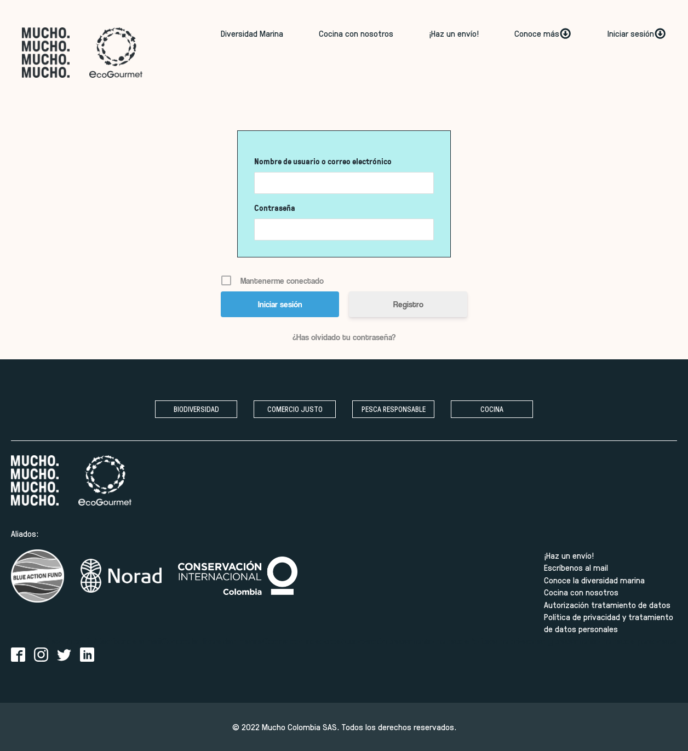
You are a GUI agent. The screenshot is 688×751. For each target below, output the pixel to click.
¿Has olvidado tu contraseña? (344, 337)
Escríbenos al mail (576, 567)
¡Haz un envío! (454, 33)
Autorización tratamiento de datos (607, 604)
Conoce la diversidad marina (594, 580)
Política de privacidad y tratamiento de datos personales (608, 622)
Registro (408, 304)
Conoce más (542, 33)
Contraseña (274, 208)
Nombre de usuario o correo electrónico (323, 161)
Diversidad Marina (252, 33)
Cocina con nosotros (356, 33)
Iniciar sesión (636, 33)
